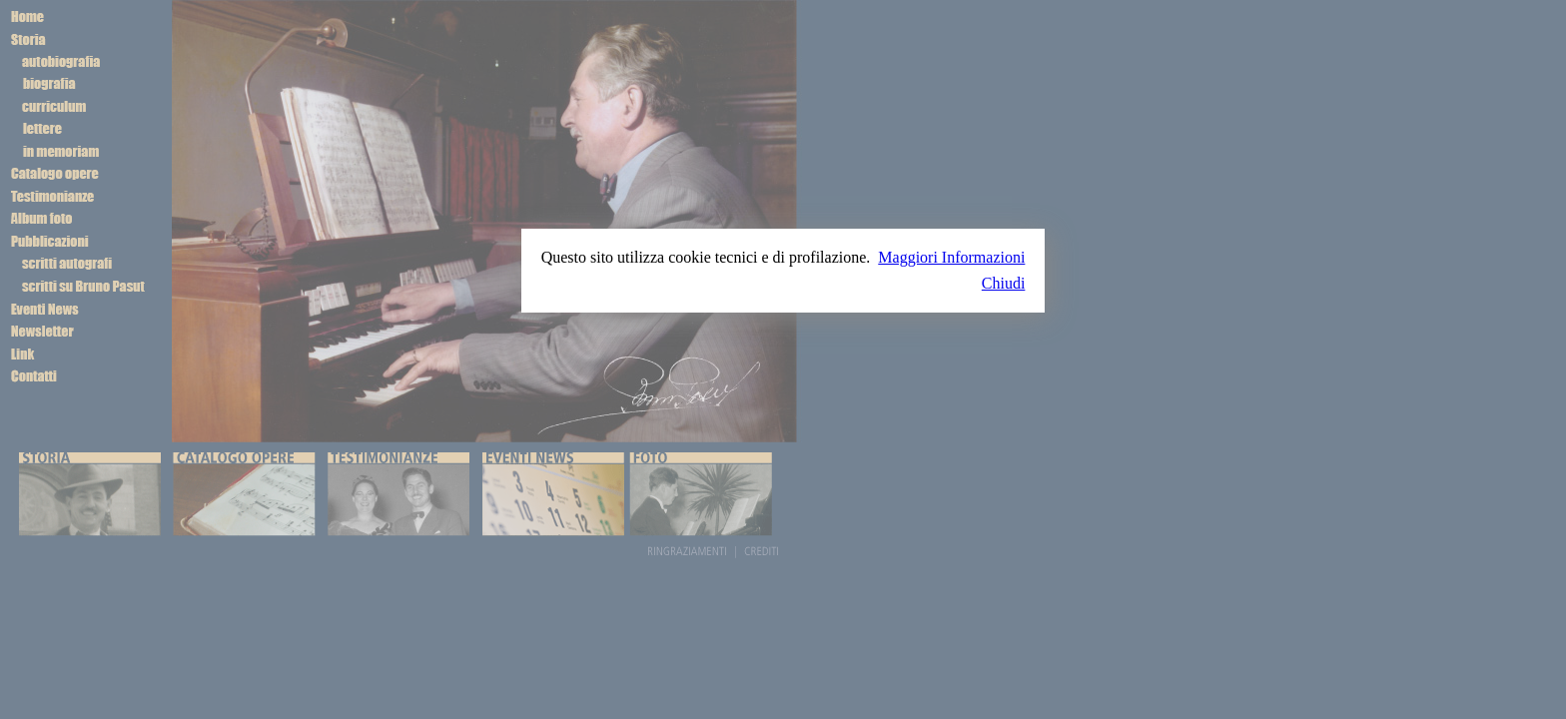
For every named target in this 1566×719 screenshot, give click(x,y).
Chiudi (1004, 283)
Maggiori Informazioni (951, 257)
